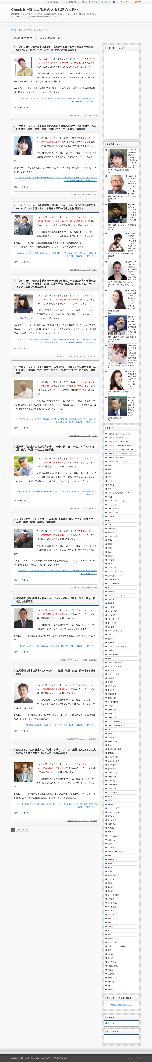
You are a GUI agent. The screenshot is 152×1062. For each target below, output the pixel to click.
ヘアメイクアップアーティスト (119, 493)
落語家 (110, 867)
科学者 (110, 706)
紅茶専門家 (112, 789)
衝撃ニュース (113, 978)
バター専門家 (113, 785)
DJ (109, 521)
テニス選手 (112, 615)
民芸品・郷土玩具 (114, 749)
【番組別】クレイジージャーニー (120, 450)
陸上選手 (111, 607)
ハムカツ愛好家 (113, 721)
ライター (111, 911)
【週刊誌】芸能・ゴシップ (118, 461)
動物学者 (111, 678)
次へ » (25, 830)
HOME (13, 30)
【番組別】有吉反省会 (116, 457)
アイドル (111, 485)
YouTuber (111, 828)
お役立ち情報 (113, 966)
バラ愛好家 (112, 718)
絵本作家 (93, 821)
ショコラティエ (113, 812)
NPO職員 (111, 753)
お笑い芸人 (112, 840)
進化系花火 (112, 777)
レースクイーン (113, 513)
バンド (110, 481)
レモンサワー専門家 (115, 725)
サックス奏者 (113, 903)
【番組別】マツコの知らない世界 (120, 453)
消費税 (110, 970)
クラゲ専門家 (113, 702)
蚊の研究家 (112, 698)
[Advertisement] (121, 97)
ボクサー (111, 643)
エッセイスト (113, 907)
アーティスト (113, 505)
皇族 (109, 552)
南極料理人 (112, 804)
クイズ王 (111, 915)
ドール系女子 (113, 836)
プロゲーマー (113, 655)
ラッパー (111, 524)
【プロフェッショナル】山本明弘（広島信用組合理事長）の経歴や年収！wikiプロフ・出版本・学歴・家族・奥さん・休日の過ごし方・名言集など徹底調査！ (56, 370)
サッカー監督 (113, 536)
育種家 (110, 714)
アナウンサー (113, 568)
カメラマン (112, 879)
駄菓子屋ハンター (114, 761)
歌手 (109, 477)
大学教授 (111, 560)
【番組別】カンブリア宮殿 (118, 442)
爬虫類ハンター (113, 682)
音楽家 (110, 883)
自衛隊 (110, 556)
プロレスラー (113, 635)
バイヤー (111, 729)
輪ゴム (110, 745)
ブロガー (111, 832)
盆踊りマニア (113, 733)
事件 (109, 986)
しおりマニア (113, 737)
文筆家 (110, 863)
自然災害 (111, 982)
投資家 (110, 544)
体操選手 (111, 603)
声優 (109, 473)
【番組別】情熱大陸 (115, 438)
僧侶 (109, 950)
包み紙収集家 (113, 741)
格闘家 (110, 639)
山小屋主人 (112, 781)
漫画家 (110, 844)
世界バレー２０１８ (115, 595)
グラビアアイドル (114, 509)
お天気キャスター (114, 576)
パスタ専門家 (113, 792)
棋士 (109, 930)
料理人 (110, 800)
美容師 (94, 115)
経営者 (94, 270)
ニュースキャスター (115, 572)
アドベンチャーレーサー (117, 647)
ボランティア (113, 757)
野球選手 (111, 599)
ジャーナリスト (113, 580)
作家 (109, 856)
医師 (109, 923)
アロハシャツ (113, 773)
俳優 (109, 465)
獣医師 (110, 926)
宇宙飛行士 (112, 934)
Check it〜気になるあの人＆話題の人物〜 (45, 10)
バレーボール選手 (114, 619)
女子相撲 (111, 651)
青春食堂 (111, 796)
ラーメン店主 (113, 820)
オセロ (110, 658)
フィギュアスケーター (116, 631)
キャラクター (113, 962)
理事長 (94, 436)
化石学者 (111, 690)
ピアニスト (112, 899)
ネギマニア (112, 765)
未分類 (110, 990)
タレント (111, 564)
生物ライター (113, 686)
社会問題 (111, 974)
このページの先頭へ (134, 1058)
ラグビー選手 (113, 623)
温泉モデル (112, 824)
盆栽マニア (112, 769)
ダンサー (111, 516)
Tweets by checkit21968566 (121, 1005)
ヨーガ (110, 958)
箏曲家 (110, 891)
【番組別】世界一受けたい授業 (119, 446)
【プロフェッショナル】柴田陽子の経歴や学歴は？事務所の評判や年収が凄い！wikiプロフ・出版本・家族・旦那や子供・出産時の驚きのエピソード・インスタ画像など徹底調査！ (56, 283)
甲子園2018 (112, 591)
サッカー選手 (113, 611)
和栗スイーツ (113, 816)
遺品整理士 (93, 660)
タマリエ (111, 670)
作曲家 (110, 887)
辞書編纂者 (93, 739)
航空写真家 (112, 875)
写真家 (94, 508)
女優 (109, 469)
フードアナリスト (114, 666)
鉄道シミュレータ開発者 (117, 946)
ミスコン (111, 587)
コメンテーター (113, 584)
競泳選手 (111, 627)
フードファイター (114, 662)
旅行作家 (111, 860)
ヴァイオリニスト (114, 895)
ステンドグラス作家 (115, 852)
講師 (109, 919)
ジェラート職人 (113, 808)
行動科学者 (112, 710)
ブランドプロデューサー (88, 356)
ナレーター (112, 528)
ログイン (111, 1023)
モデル (94, 195)
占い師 (110, 954)
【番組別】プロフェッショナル (80, 115)
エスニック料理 (113, 674)
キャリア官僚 (113, 942)
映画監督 (111, 532)
